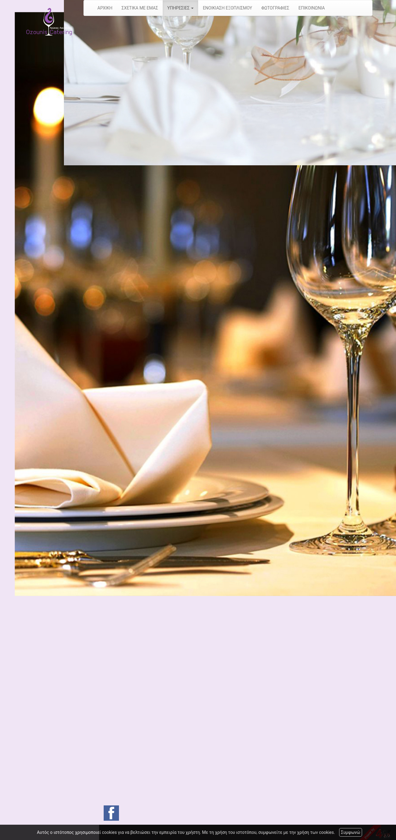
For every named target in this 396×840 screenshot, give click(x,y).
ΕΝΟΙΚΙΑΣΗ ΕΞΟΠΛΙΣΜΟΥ (227, 8)
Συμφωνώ (350, 832)
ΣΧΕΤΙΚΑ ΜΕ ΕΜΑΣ (140, 8)
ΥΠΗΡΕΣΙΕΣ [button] (180, 8)
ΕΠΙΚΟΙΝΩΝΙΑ (311, 8)
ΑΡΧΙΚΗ (105, 8)
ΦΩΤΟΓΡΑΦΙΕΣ (275, 8)
